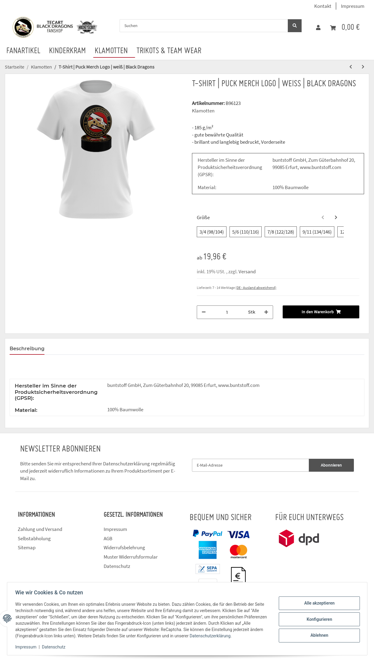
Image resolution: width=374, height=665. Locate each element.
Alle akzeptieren (318, 603)
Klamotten (203, 110)
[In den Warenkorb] (321, 311)
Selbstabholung (34, 538)
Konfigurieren (318, 619)
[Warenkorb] (344, 27)
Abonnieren (331, 465)
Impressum (352, 6)
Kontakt (322, 6)
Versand (247, 271)
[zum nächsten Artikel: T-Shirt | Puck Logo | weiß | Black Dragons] (363, 66)
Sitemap (26, 547)
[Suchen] (204, 25)
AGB (108, 538)
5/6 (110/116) (245, 231)
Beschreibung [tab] (27, 348)
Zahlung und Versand (40, 529)
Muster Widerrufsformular (131, 556)
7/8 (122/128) (280, 231)
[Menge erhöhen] (266, 312)
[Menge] (227, 312)
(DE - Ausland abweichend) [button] (256, 287)
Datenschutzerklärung (126, 463)
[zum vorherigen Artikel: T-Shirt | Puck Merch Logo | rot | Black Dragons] (351, 66)
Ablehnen (318, 635)
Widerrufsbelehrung (124, 547)
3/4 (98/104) (211, 231)
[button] (318, 27)
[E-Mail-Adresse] (250, 465)
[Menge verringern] (203, 312)
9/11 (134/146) (317, 231)
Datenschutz (117, 566)
